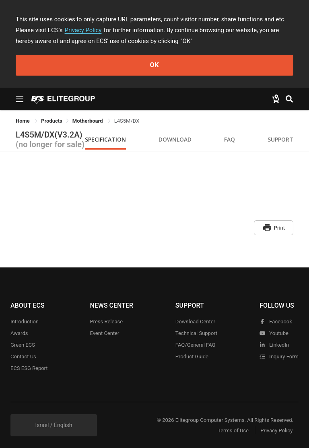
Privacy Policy (83, 30)
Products (51, 121)
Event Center (104, 333)
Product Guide (191, 356)
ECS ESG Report (29, 368)
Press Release (106, 321)
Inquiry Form (279, 356)
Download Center (195, 321)
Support (280, 139)
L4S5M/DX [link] (127, 121)
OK (154, 65)
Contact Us (23, 356)
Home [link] (23, 121)
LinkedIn (274, 344)
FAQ (229, 139)
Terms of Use (232, 430)
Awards (19, 333)
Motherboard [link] (88, 121)
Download (175, 139)
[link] (51, 121)
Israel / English (53, 424)
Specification (105, 139)
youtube (274, 333)
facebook (276, 321)
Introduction (24, 321)
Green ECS (22, 344)
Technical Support (196, 333)
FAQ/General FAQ (195, 344)
